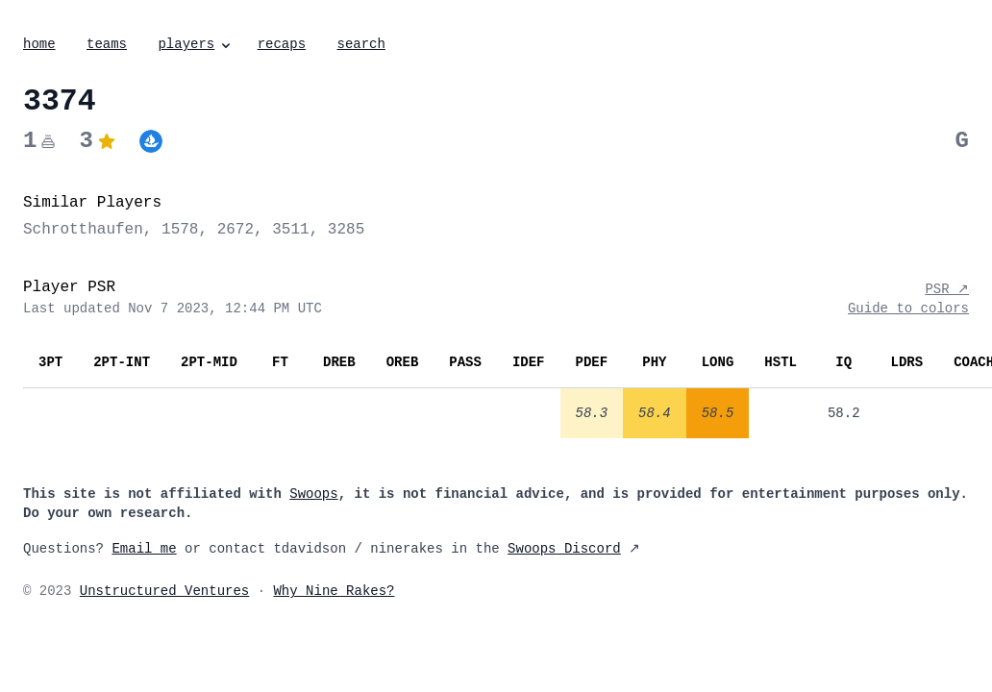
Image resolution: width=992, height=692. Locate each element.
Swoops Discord (564, 548)
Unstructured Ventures (164, 591)
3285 (346, 229)
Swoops (313, 494)
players (196, 44)
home (39, 44)
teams (107, 44)
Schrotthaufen (83, 229)
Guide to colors (908, 308)
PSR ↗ (947, 289)
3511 (290, 229)
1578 (179, 229)
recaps (282, 44)
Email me (144, 548)
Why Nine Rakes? (333, 591)
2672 (235, 229)
